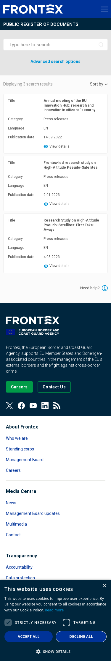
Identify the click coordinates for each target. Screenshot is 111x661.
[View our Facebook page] (21, 405)
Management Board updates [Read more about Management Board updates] (33, 513)
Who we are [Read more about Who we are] (17, 438)
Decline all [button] (81, 636)
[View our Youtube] (33, 405)
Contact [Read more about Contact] (13, 534)
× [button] (104, 586)
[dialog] (55, 620)
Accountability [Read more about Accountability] (19, 567)
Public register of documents (40, 24)
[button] (55, 651)
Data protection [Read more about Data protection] (20, 577)
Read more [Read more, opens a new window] (54, 610)
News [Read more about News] (11, 502)
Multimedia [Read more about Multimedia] (16, 524)
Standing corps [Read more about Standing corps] (20, 449)
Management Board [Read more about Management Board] (25, 459)
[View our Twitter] (9, 405)
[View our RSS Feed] (56, 405)
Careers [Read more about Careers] (13, 470)
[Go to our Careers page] (19, 387)
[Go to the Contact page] (54, 387)
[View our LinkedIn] (45, 405)
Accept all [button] (29, 636)
